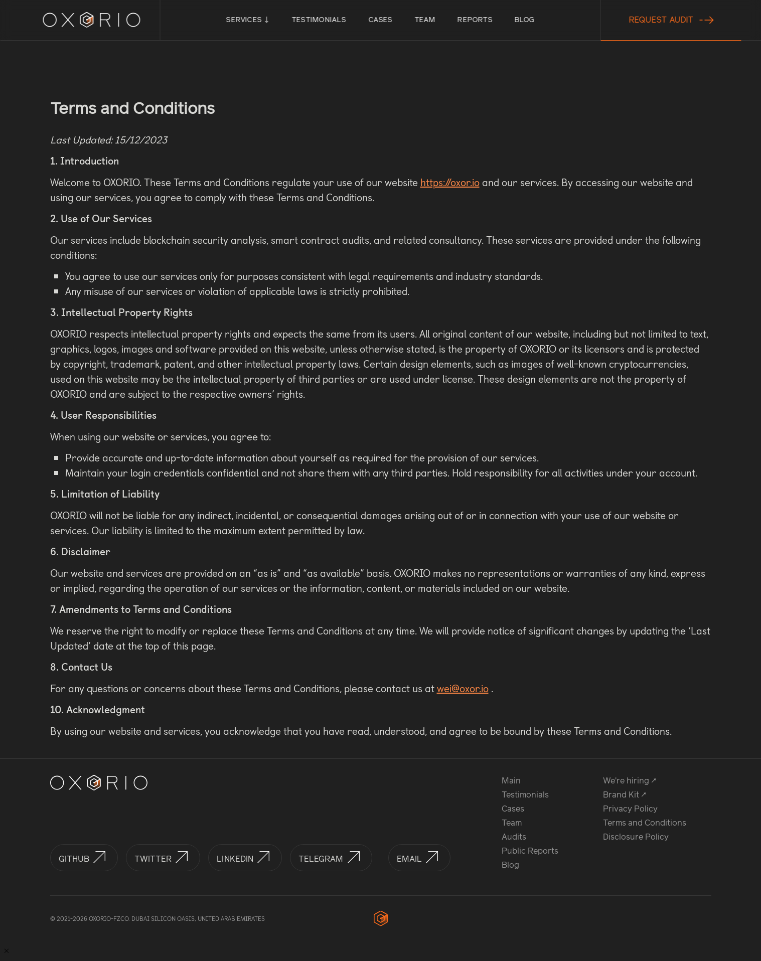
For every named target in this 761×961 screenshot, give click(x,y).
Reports (475, 20)
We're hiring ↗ (629, 780)
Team (424, 20)
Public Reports (530, 851)
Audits (514, 837)
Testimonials (319, 20)
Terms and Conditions (644, 823)
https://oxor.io (450, 182)
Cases (380, 20)
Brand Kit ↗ (624, 794)
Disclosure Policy (636, 837)
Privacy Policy (630, 809)
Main (511, 780)
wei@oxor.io (463, 688)
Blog (524, 20)
